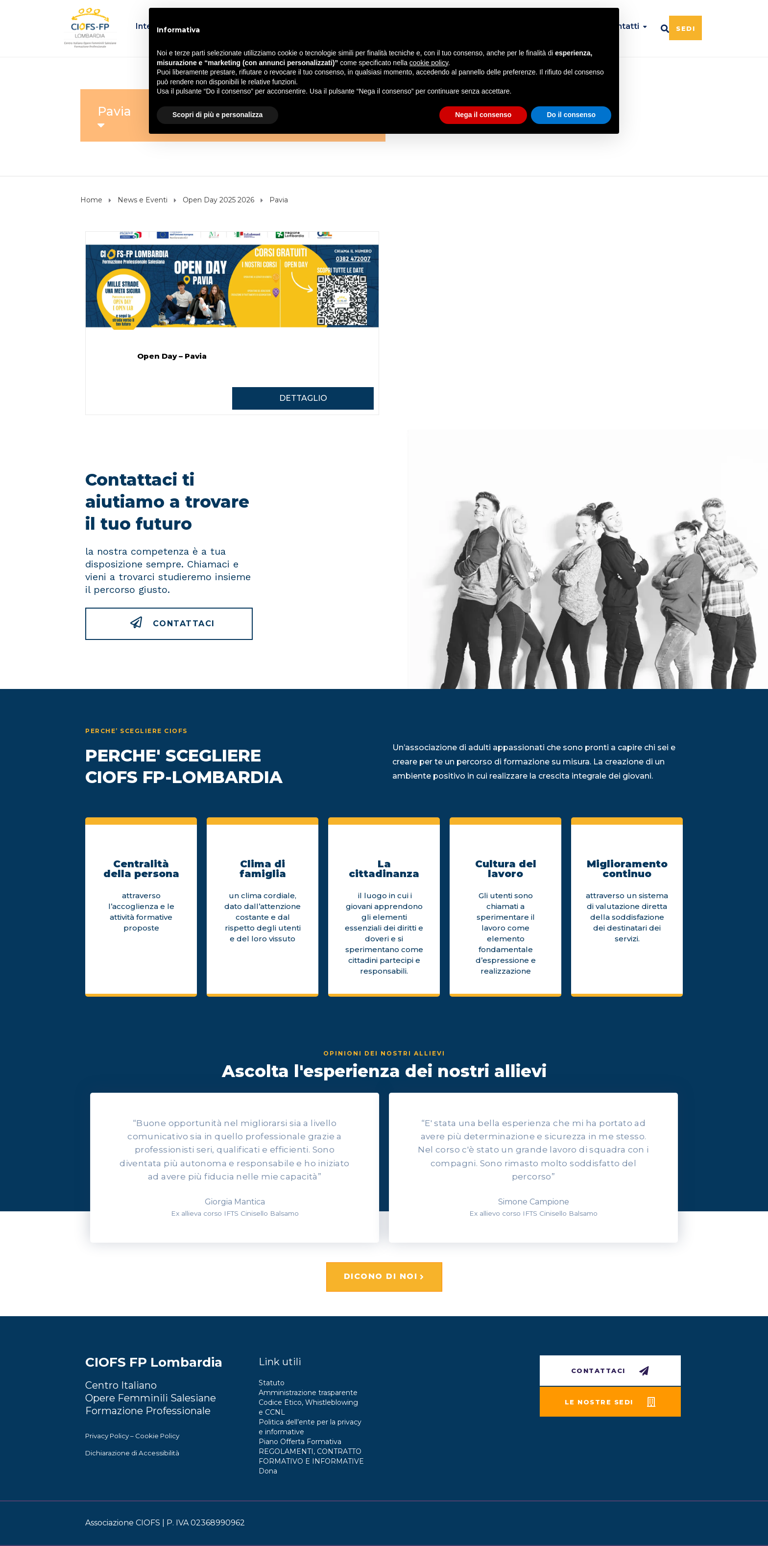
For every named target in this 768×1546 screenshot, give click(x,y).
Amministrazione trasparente (308, 1392)
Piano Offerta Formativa (300, 1441)
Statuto (272, 1382)
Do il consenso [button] (571, 115)
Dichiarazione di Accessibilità (132, 1453)
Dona (268, 1471)
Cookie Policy (157, 1436)
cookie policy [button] (428, 63)
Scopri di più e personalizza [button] (217, 115)
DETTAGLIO (303, 398)
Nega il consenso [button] (483, 115)
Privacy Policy (107, 1436)
